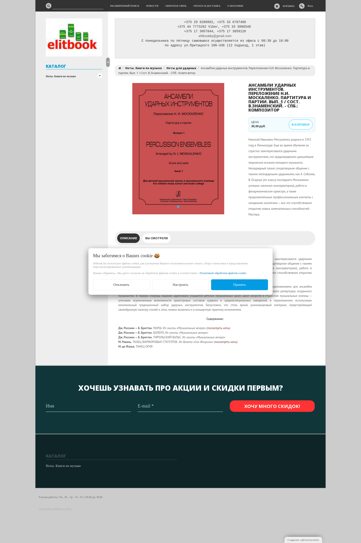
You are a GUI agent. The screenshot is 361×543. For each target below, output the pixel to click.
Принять (239, 284)
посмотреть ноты (218, 329)
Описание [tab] (128, 239)
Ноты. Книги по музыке (61, 76)
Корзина (289, 6)
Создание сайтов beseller (303, 540)
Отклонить (121, 284)
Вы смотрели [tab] (156, 239)
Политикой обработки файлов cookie (223, 273)
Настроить (180, 284)
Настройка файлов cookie (55, 508)
